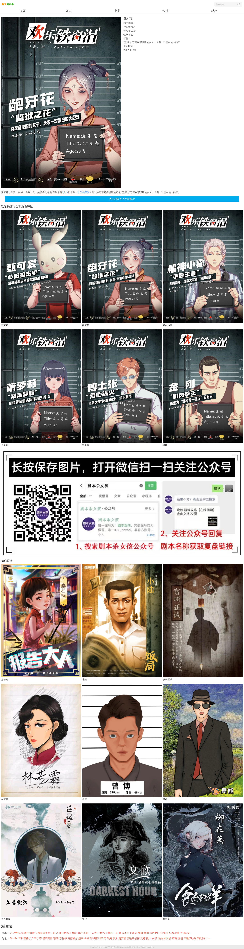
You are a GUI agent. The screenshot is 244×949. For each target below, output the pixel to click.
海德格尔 (73, 938)
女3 (31, 938)
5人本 (165, 10)
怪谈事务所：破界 (48, 933)
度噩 (141, 933)
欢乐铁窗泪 (84, 192)
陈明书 (63, 938)
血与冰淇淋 (173, 933)
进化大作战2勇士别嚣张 (24, 933)
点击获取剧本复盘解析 (122, 198)
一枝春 (118, 933)
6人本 (214, 10)
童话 (146, 933)
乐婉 (110, 938)
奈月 (115, 938)
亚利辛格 (23, 938)
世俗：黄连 (106, 933)
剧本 (117, 10)
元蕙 (143, 938)
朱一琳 (14, 938)
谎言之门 (154, 933)
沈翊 (180, 938)
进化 (86, 933)
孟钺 (87, 938)
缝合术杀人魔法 (68, 933)
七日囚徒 (185, 933)
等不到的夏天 (130, 933)
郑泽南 (94, 938)
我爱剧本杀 (111, 947)
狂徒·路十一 (204, 938)
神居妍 (168, 938)
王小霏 (38, 938)
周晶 (161, 938)
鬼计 (80, 933)
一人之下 (94, 933)
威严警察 (47, 938)
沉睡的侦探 (133, 938)
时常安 (102, 938)
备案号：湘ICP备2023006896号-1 (142, 947)
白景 (155, 938)
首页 (22, 10)
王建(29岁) (190, 938)
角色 (68, 10)
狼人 (149, 938)
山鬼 (163, 933)
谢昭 (56, 938)
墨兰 (81, 938)
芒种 (175, 938)
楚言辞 (122, 938)
